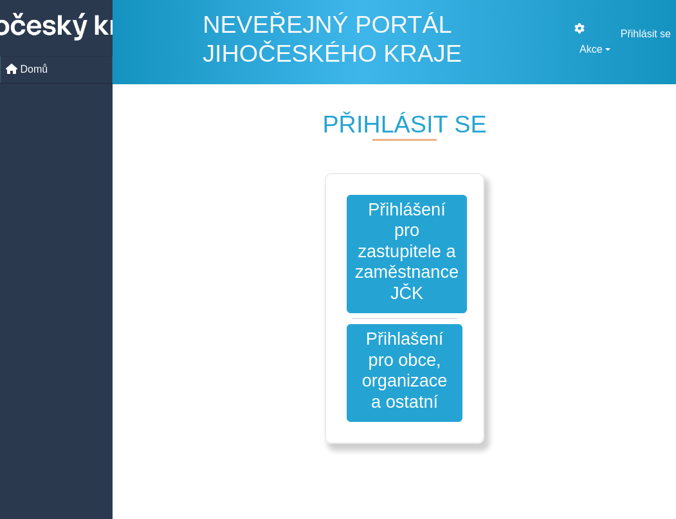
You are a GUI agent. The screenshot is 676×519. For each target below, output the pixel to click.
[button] (404, 373)
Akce (591, 49)
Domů (27, 69)
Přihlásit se (646, 33)
